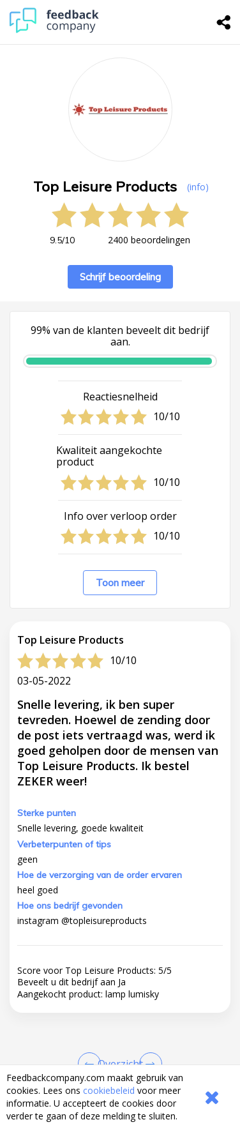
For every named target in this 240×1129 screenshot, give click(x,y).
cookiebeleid (109, 1090)
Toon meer (120, 583)
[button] (120, 997)
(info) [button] (198, 187)
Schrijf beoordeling (120, 277)
